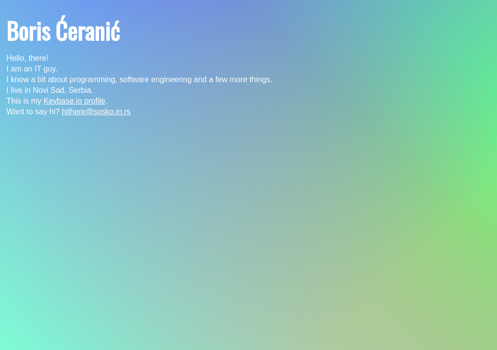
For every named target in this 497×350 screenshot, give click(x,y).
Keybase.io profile (74, 101)
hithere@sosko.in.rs (96, 111)
